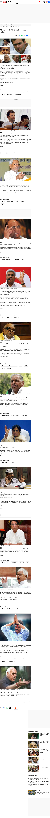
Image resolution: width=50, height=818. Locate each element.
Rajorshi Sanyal (18, 94)
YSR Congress (4, 658)
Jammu (27, 702)
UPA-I (8, 317)
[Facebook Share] (27, 35)
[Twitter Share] (24, 35)
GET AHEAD (34, 2)
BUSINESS (20, 2)
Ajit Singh (22, 562)
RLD (27, 562)
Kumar (22, 201)
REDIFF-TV (38, 2)
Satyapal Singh (14, 562)
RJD (2, 608)
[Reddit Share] (29, 35)
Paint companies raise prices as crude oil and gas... (42, 793)
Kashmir (20, 702)
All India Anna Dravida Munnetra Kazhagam (9, 365)
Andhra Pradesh (19, 658)
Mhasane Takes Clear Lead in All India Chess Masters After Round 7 (38, 779)
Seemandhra (11, 661)
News (4, 26)
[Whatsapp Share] (21, 35)
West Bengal (15, 317)
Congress (10, 153)
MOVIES (24, 2)
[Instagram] (47, 2)
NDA (25, 91)
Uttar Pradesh (24, 415)
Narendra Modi (9, 94)
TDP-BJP (11, 658)
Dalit (13, 462)
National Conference (5, 702)
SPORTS (30, 2)
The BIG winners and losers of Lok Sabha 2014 (44, 734)
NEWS (17, 2)
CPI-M (3, 317)
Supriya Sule (17, 259)
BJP (2, 94)
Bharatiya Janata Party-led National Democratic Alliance (11, 91)
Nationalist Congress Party (6, 259)
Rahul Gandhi (18, 153)
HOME (15, 2)
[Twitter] (44, 2)
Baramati (3, 262)
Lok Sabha (3, 153)
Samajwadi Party (16, 415)
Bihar (2, 204)
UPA (23, 259)
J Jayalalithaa (9, 368)
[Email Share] (18, 35)
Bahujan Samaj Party (5, 462)
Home (1, 26)
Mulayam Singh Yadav (5, 415)
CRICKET (27, 2)
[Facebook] (49, 2)
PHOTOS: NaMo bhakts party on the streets (44, 751)
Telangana (3, 661)
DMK (26, 365)
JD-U (17, 201)
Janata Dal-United (10, 201)
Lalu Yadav (8, 608)
